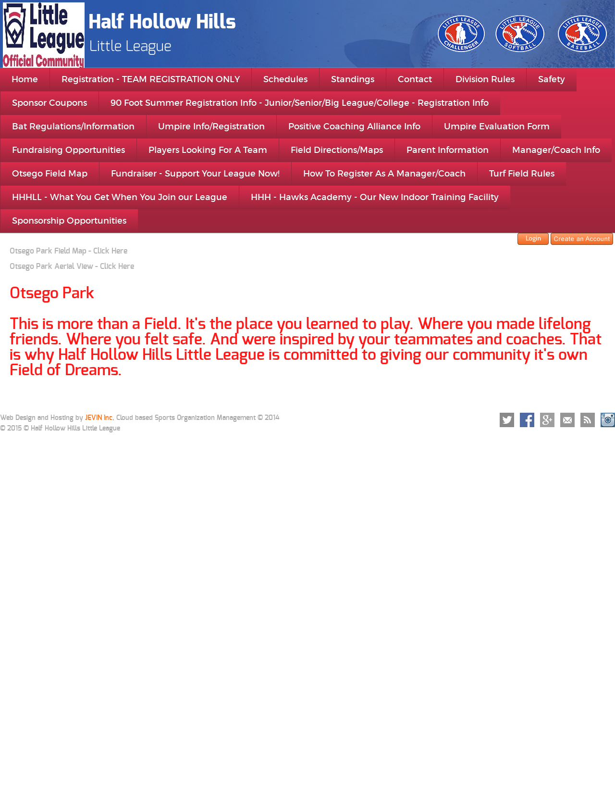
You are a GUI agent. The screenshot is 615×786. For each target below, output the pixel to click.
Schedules (285, 79)
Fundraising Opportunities (68, 150)
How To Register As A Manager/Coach (384, 173)
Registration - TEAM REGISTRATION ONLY (151, 79)
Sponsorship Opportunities (69, 221)
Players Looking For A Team (207, 150)
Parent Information (447, 150)
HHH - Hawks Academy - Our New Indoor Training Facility (375, 197)
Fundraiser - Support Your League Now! (195, 173)
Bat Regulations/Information (73, 126)
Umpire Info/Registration (211, 126)
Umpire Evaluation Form (497, 126)
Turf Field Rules (521, 173)
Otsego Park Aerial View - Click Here (72, 266)
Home (25, 79)
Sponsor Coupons (49, 103)
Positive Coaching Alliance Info (354, 126)
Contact (415, 79)
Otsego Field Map (49, 173)
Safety (551, 79)
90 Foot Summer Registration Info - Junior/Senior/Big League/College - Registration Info (300, 103)
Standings (352, 79)
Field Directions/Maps (337, 150)
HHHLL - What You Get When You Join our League (119, 197)
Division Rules (485, 79)
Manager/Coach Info (556, 150)
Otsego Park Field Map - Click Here (68, 251)
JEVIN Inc (98, 418)
